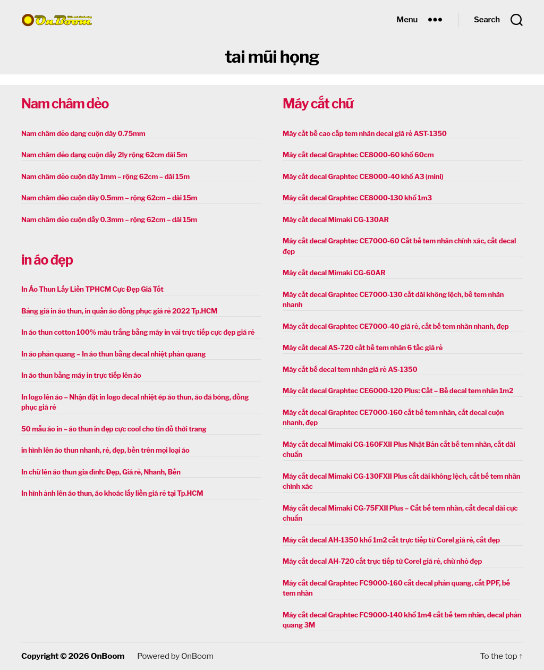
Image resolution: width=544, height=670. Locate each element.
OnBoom (107, 656)
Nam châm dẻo (64, 104)
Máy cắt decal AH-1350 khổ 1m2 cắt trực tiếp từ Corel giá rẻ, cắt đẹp (391, 540)
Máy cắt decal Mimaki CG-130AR (336, 219)
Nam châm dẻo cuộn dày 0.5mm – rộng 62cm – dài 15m (109, 197)
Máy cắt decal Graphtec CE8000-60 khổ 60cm (358, 154)
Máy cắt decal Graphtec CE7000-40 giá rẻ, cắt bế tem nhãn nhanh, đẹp (395, 326)
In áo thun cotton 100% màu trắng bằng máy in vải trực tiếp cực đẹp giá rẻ (137, 332)
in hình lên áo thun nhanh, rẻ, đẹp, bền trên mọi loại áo (105, 450)
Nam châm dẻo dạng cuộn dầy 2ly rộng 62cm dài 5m (104, 154)
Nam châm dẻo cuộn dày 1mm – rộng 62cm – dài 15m (105, 176)
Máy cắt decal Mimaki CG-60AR (334, 272)
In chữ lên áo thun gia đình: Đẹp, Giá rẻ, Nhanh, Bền (101, 472)
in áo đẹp (47, 260)
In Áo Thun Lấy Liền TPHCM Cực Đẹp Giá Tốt (92, 289)
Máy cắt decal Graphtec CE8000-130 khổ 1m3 (357, 197)
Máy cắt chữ (318, 104)
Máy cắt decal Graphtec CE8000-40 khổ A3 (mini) (363, 176)
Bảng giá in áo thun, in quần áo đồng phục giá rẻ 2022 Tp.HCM (119, 311)
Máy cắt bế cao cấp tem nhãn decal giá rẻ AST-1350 (365, 133)
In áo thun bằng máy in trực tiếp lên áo (81, 375)
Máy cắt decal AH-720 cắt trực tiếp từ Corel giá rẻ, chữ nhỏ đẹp (382, 561)
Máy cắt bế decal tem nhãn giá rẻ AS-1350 (350, 369)
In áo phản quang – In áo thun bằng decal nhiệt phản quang (113, 354)
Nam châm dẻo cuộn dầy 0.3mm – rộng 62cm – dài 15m (109, 219)
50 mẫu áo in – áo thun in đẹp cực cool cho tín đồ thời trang (113, 429)
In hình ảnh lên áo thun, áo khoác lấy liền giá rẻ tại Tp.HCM (112, 493)
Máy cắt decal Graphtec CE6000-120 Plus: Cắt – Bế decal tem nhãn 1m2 (398, 390)
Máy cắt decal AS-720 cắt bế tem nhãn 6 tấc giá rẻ (363, 347)
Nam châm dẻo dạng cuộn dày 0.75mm (83, 133)
